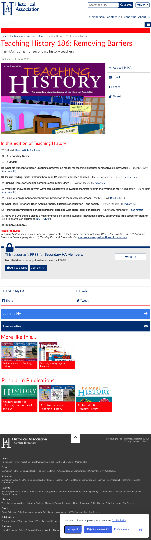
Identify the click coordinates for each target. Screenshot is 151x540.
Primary (10, 24)
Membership (97, 17)
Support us (129, 17)
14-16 (23, 492)
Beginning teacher (28, 471)
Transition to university (69, 492)
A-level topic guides (46, 492)
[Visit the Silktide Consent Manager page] (140, 529)
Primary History (10, 30)
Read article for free (27, 150)
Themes (49, 503)
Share (114, 87)
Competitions (80, 471)
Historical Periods (34, 503)
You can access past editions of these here (102, 237)
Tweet (114, 96)
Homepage (6, 462)
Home (4, 36)
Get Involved (38, 462)
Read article (8, 171)
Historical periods (10, 492)
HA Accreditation (63, 471)
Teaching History (31, 30)
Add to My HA (120, 67)
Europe (39, 530)
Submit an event (113, 503)
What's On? (40, 512)
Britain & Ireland (27, 530)
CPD (16, 471)
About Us (25, 462)
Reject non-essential (98, 529)
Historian (100, 24)
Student (50, 24)
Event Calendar (8, 512)
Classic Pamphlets (84, 30)
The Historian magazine (12, 503)
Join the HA (38, 268)
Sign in (130, 256)
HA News (113, 30)
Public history (97, 503)
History (67, 30)
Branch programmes (57, 512)
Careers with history (110, 492)
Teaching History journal (108, 480)
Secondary (29, 24)
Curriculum (6, 471)
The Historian (52, 30)
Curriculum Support (10, 480)
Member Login (66, 462)
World (48, 530)
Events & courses (9, 494)
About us (144, 17)
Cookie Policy (119, 520)
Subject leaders (46, 471)
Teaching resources (131, 480)
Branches (84, 503)
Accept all (73, 529)
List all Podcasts (9, 530)
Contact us (113, 17)
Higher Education (74, 24)
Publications (122, 24)
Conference (110, 471)
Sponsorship (81, 512)
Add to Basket (17, 267)
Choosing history (90, 492)
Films (138, 492)
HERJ (101, 30)
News (16, 462)
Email (114, 77)
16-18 (31, 492)
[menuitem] (10, 25)
